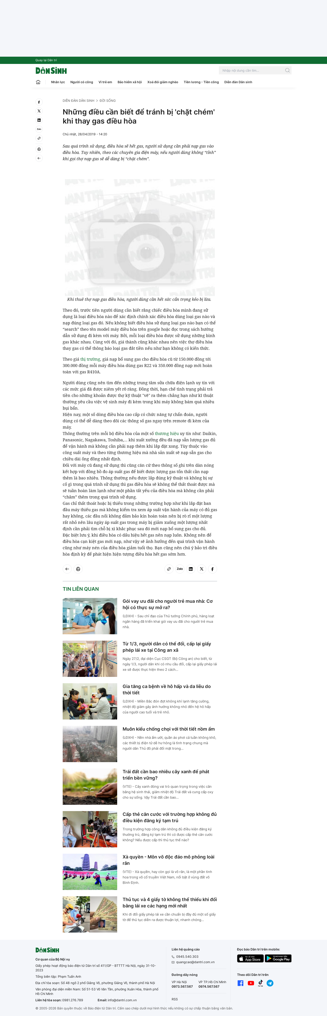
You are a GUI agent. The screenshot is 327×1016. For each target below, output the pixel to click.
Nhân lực (58, 82)
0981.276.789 (72, 1000)
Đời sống (108, 100)
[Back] (39, 158)
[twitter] (39, 111)
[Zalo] (39, 129)
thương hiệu (167, 433)
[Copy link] (39, 138)
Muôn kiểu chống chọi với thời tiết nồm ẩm (169, 729)
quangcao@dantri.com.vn (195, 962)
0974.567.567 (208, 986)
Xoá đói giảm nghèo (162, 82)
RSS (175, 999)
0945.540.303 (187, 956)
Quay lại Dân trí (46, 60)
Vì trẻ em (105, 82)
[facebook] (39, 102)
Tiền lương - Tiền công (201, 82)
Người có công (81, 82)
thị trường (90, 359)
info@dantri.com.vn (122, 1000)
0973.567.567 (182, 986)
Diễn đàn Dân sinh (238, 82)
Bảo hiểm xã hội (130, 82)
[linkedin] (39, 120)
